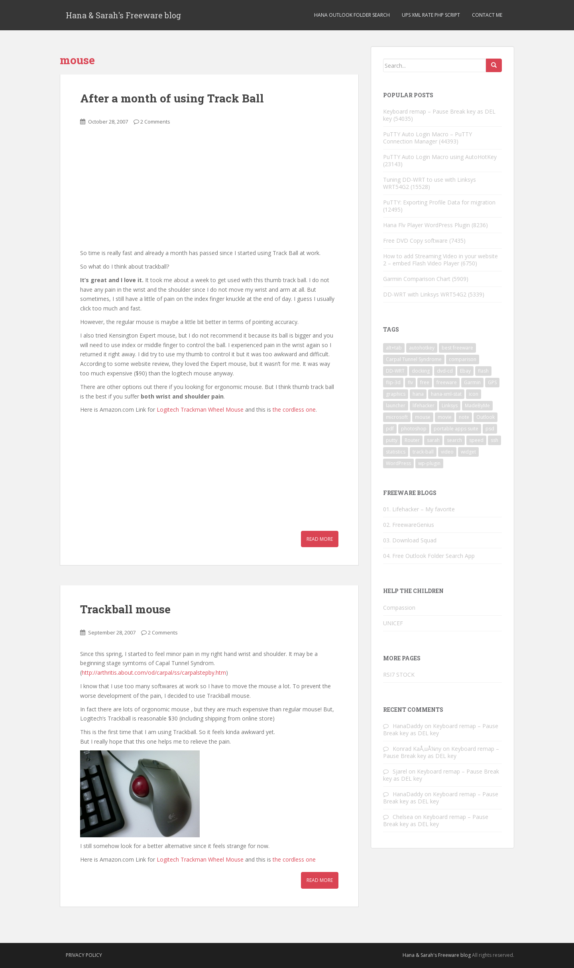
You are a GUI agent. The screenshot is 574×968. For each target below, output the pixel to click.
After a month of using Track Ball (172, 98)
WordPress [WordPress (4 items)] (398, 463)
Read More (320, 539)
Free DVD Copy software (415, 240)
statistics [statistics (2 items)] (395, 451)
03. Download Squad (409, 540)
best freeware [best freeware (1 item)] (457, 347)
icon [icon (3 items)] (473, 394)
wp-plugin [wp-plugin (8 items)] (429, 463)
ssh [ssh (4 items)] (494, 440)
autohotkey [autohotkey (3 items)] (421, 347)
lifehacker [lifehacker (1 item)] (423, 405)
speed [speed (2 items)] (476, 440)
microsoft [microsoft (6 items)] (397, 417)
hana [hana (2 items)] (418, 394)
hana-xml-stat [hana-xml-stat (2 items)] (446, 394)
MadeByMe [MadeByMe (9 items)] (477, 405)
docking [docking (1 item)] (421, 370)
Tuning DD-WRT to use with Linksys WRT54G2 (429, 183)
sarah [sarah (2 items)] (433, 440)
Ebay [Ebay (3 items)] (465, 370)
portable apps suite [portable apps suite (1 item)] (456, 428)
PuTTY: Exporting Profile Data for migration (439, 202)
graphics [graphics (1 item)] (395, 394)
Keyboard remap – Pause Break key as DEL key (439, 115)
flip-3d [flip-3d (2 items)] (393, 382)
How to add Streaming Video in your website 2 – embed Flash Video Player (440, 259)
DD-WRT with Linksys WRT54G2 (424, 294)
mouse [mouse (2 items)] (423, 417)
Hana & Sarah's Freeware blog (123, 15)
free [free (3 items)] (424, 382)
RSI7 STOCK (399, 674)
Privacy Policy (84, 955)
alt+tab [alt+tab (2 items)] (394, 347)
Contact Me (487, 15)
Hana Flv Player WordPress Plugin (426, 225)
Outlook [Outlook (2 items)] (485, 417)
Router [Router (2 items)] (412, 440)
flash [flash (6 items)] (483, 370)
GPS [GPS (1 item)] (492, 382)
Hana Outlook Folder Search (352, 15)
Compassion (399, 607)
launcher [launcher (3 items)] (395, 405)
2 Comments (155, 121)
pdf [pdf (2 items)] (390, 428)
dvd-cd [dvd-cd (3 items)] (445, 370)
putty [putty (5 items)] (391, 440)
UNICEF (393, 623)
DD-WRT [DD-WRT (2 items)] (395, 370)
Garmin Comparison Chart (416, 279)
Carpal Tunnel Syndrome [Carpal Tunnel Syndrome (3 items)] (414, 359)
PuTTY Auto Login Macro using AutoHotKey (440, 157)
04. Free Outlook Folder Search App (429, 556)
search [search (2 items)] (454, 440)
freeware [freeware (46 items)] (446, 382)
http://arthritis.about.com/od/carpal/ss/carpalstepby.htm (154, 672)
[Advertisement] (140, 192)
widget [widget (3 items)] (468, 451)
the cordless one (294, 409)
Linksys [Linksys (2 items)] (450, 405)
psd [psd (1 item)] (490, 428)
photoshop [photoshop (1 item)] (414, 428)
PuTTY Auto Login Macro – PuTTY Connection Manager (427, 137)
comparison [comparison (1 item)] (462, 359)
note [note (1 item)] (464, 417)
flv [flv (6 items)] (410, 382)
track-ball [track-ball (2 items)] (423, 451)
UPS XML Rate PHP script (431, 15)
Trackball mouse (125, 609)
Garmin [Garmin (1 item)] (472, 382)
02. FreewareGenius (408, 524)
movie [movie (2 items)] (445, 417)
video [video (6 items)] (447, 451)
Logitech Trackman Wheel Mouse (200, 409)
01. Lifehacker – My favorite (419, 509)
